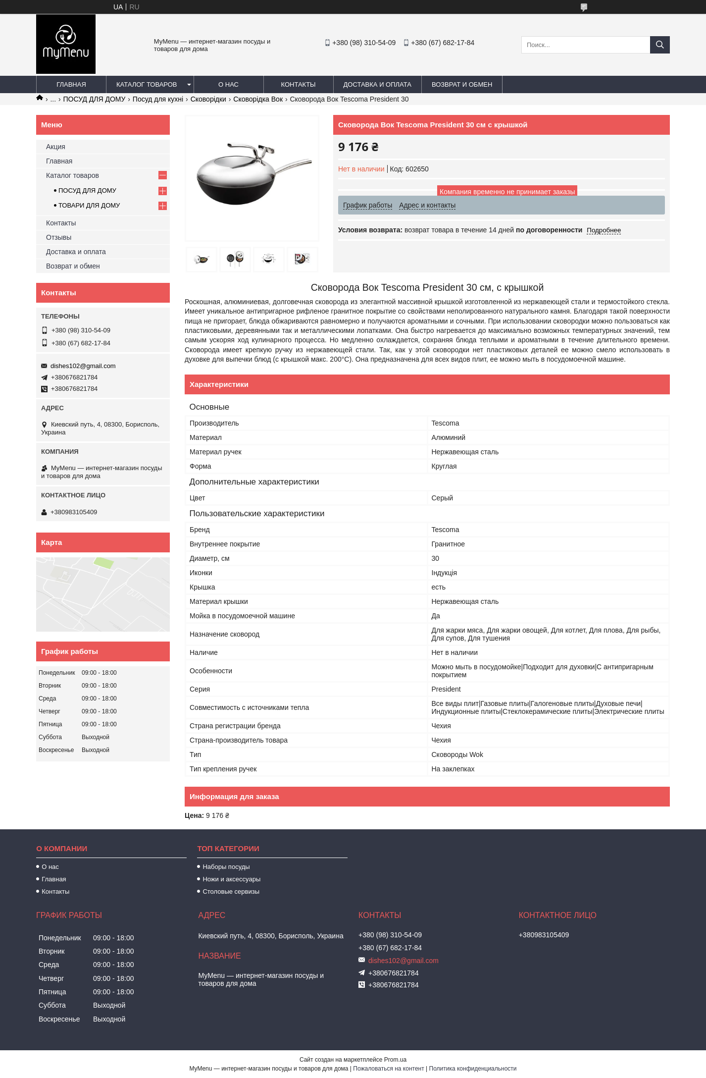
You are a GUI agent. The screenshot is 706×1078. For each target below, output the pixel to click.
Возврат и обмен (462, 84)
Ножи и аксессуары (231, 879)
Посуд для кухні (158, 99)
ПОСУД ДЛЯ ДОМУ (94, 99)
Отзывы (58, 237)
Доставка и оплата (377, 84)
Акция (55, 147)
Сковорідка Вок (258, 99)
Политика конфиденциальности (473, 1068)
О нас (228, 84)
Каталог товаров (146, 84)
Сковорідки (208, 99)
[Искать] (660, 45)
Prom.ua (395, 1059)
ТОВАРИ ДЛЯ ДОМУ (89, 205)
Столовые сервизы (230, 891)
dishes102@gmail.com (83, 366)
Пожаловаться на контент (388, 1068)
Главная (71, 84)
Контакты (298, 84)
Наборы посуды (226, 866)
